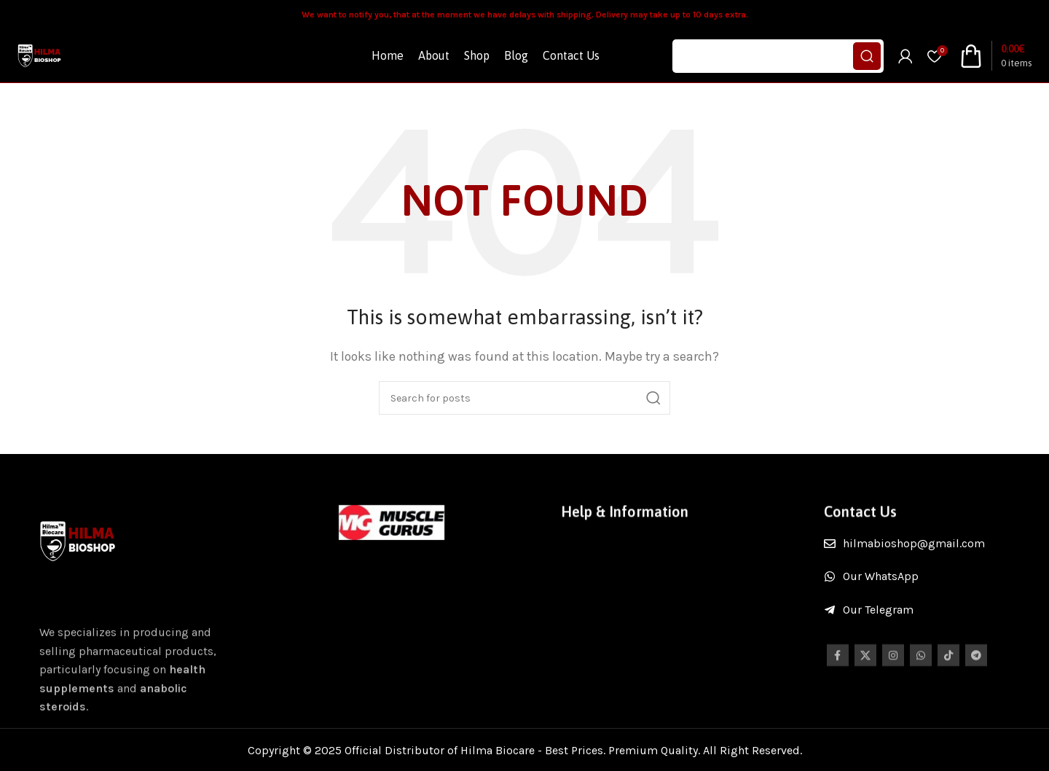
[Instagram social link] (893, 689)
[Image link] (392, 545)
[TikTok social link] (948, 689)
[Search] (778, 68)
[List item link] (928, 567)
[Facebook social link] (838, 689)
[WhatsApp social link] (921, 689)
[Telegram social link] (976, 689)
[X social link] (865, 689)
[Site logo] (51, 67)
